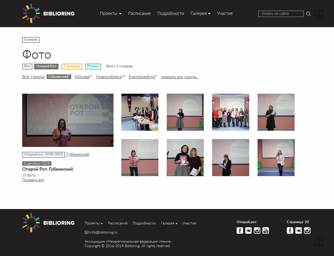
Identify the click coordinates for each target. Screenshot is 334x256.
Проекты (108, 13)
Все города (33, 77)
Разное (93, 66)
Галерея (198, 13)
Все (27, 66)
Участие (225, 13)
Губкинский (59, 76)
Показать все (33, 179)
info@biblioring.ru (103, 232)
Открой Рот (46, 66)
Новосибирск (110, 77)
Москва (83, 77)
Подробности (170, 13)
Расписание (139, 13)
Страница (72, 66)
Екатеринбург (143, 77)
